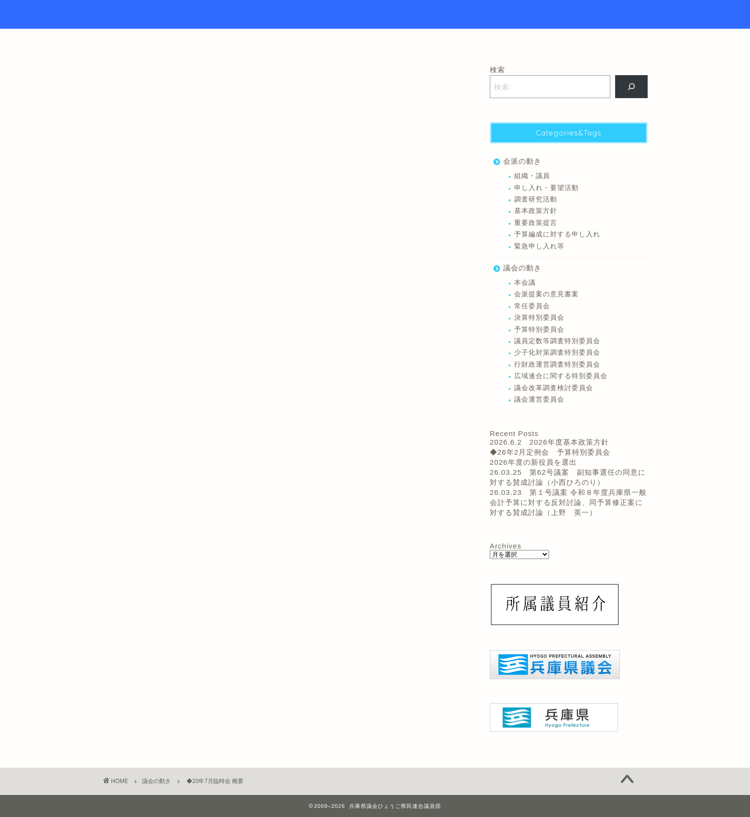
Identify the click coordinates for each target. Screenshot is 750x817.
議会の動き (120, 79)
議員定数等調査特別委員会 (557, 341)
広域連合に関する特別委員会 (560, 376)
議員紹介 (386, 40)
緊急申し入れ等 (539, 246)
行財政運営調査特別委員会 (557, 364)
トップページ (326, 40)
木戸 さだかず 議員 (134, 458)
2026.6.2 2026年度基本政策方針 (549, 442)
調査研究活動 (535, 199)
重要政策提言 (535, 222)
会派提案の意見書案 (546, 294)
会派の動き (522, 161)
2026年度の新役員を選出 (533, 462)
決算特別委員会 (539, 317)
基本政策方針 (535, 210)
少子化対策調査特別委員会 (557, 352)
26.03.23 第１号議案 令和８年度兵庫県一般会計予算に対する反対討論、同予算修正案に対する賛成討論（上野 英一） (568, 502)
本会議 (181, 458)
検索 (497, 70)
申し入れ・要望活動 (546, 187)
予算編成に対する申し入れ (557, 234)
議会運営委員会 (539, 399)
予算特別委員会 (539, 329)
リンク (435, 40)
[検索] (631, 86)
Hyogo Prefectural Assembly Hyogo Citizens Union (375, 14)
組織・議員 (532, 175)
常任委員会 (532, 306)
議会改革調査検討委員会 (553, 388)
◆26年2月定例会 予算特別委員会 (550, 452)
